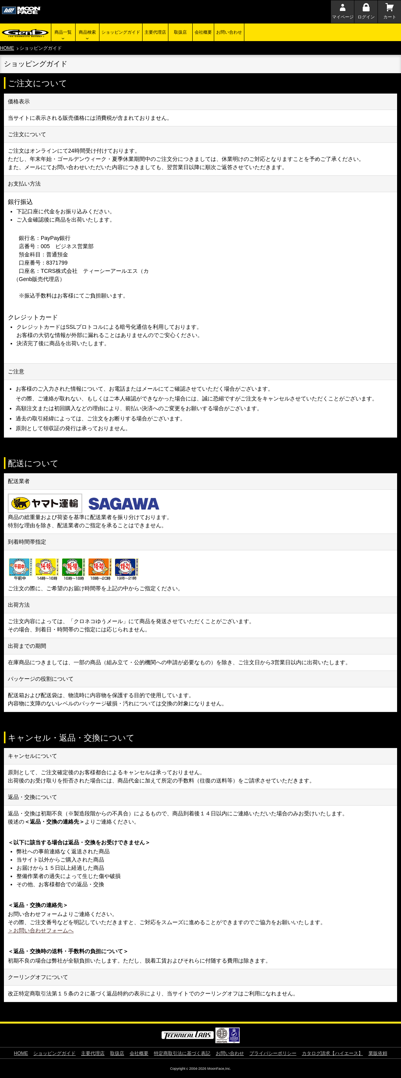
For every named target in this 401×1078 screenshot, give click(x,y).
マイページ (343, 16)
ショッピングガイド (120, 32)
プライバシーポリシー (272, 1053)
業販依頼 (377, 1053)
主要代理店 (155, 32)
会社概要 (203, 32)
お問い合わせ (229, 32)
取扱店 (180, 32)
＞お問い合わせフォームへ (41, 930)
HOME (7, 48)
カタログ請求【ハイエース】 (332, 1053)
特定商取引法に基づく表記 (182, 1053)
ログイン (366, 16)
